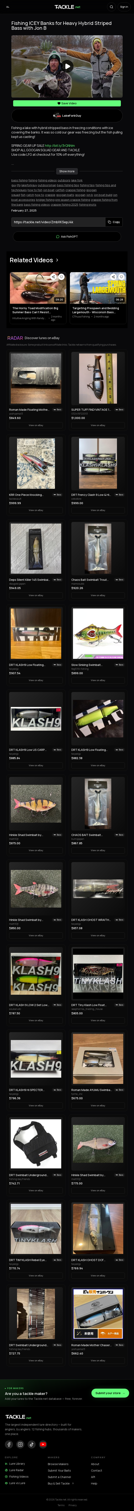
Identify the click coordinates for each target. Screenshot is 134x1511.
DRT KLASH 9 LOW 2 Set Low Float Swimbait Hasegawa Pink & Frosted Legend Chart (29, 1005)
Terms (61, 1505)
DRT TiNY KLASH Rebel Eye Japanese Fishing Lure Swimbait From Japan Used (27, 1260)
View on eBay (36, 425)
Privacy (73, 1505)
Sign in (124, 6)
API (93, 1477)
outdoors (64, 180)
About (95, 1464)
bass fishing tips (68, 185)
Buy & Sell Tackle (61, 1483)
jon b (89, 195)
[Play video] (67, 66)
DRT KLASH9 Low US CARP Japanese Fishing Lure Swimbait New (27, 750)
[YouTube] (43, 1444)
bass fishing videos (37, 204)
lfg (18, 185)
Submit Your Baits (59, 1470)
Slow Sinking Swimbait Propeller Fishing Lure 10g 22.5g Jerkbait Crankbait (88, 665)
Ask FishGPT (67, 236)
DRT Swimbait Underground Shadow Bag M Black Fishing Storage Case (28, 1175)
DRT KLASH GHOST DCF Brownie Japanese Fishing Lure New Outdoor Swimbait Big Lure (91, 1260)
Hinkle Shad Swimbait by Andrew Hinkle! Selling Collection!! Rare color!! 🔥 (27, 835)
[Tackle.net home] (67, 6)
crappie (50, 195)
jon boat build (103, 195)
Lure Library (15, 1464)
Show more (67, 171)
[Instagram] (20, 1444)
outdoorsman (47, 185)
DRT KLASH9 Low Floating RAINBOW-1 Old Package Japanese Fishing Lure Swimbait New (26, 665)
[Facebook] (9, 1444)
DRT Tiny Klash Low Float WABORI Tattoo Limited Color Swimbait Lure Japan (90, 1005)
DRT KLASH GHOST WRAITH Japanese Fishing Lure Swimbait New (90, 920)
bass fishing (19, 180)
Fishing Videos (17, 1476)
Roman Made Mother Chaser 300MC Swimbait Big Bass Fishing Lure (90, 1345)
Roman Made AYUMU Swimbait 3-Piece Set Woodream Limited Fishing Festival (91, 1090)
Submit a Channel (59, 1477)
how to (39, 195)
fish (23, 195)
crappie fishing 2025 (64, 204)
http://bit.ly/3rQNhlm (60, 145)
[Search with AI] (111, 6)
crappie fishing (75, 190)
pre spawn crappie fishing (72, 200)
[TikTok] (32, 1444)
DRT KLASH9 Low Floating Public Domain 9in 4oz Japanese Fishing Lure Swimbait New (88, 750)
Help (94, 1483)
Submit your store (110, 1393)
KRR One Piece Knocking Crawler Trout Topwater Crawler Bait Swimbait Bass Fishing (27, 495)
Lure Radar (14, 1470)
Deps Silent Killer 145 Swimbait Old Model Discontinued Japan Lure (29, 580)
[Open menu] (7, 6)
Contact (96, 1470)
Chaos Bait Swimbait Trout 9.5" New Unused (89, 580)
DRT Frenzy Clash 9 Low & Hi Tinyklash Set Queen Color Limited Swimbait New (90, 495)
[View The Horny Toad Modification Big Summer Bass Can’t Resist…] (38, 288)
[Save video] (61, 277)
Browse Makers (58, 1464)
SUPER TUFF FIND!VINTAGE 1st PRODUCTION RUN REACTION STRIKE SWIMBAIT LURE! (91, 410)
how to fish (35, 190)
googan (80, 195)
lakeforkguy (29, 185)
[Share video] (53, 277)
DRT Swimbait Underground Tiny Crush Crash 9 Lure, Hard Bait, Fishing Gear (29, 1345)
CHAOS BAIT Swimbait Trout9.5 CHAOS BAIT (86, 835)
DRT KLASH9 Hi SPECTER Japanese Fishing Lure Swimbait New (26, 1090)
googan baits (65, 195)
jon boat (49, 190)
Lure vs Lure (15, 1483)
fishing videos (47, 180)
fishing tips (87, 185)
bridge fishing (45, 200)
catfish (60, 190)
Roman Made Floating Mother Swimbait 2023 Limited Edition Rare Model (29, 410)
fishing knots (87, 204)
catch (30, 195)
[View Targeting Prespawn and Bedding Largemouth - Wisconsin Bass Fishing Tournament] (98, 288)
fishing (32, 180)
